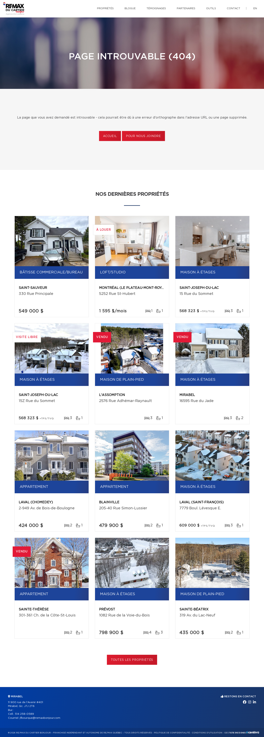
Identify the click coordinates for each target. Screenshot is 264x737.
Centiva (252, 732)
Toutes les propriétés (132, 660)
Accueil (110, 136)
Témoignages (156, 8)
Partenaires (186, 8)
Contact (233, 8)
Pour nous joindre (143, 136)
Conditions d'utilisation (207, 733)
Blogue (130, 8)
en (255, 8)
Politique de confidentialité (172, 733)
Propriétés (105, 8)
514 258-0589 (24, 714)
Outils (211, 8)
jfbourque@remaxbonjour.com (40, 718)
